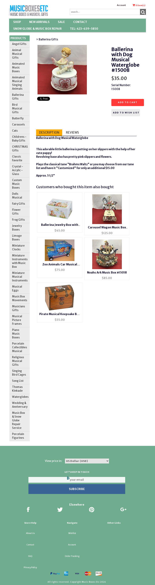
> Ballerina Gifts (47, 39)
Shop (17, 22)
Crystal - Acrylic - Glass (17, 170)
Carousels (18, 124)
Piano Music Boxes (16, 333)
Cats (15, 130)
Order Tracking (72, 556)
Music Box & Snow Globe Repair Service (18, 420)
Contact (80, 22)
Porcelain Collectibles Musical (19, 347)
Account (121, 5)
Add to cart (127, 102)
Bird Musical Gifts (17, 108)
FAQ (30, 556)
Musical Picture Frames (17, 320)
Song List (17, 381)
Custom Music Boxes (17, 184)
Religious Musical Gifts (18, 361)
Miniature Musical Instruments (20, 276)
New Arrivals (39, 22)
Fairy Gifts (18, 203)
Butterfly (17, 118)
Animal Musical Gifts (17, 53)
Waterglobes (20, 397)
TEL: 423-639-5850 (84, 28)
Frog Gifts (18, 219)
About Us (30, 533)
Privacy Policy (30, 567)
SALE (61, 22)
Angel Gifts (19, 44)
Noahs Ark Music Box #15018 (107, 272)
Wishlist (72, 533)
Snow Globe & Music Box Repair (37, 28)
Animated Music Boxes (18, 67)
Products (18, 38)
